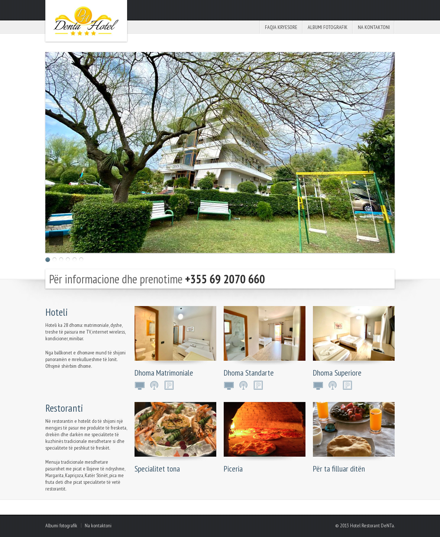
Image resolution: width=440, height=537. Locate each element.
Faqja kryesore (281, 27)
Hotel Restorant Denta (86, 21)
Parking (169, 385)
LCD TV (140, 385)
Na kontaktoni (374, 27)
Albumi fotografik (327, 27)
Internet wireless (155, 385)
